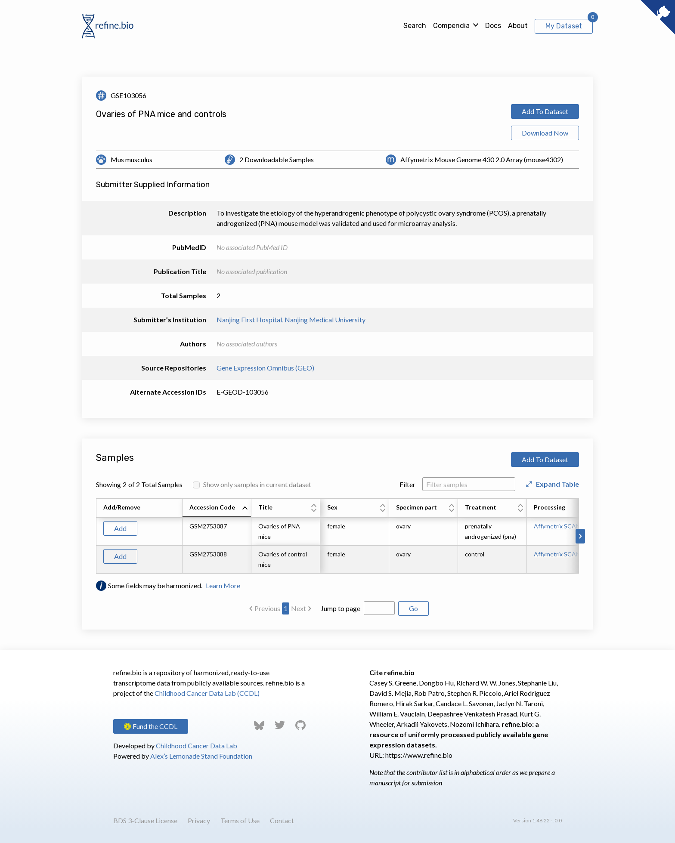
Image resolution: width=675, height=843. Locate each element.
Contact (282, 820)
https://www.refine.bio (418, 755)
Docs (493, 26)
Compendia (451, 26)
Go (413, 608)
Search (414, 26)
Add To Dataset (545, 111)
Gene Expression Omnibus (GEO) (265, 368)
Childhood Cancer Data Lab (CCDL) (207, 693)
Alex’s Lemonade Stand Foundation (201, 756)
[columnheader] (217, 508)
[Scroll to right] (580, 536)
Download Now (545, 133)
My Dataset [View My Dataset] (563, 26)
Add (120, 528)
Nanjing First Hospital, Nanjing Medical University (291, 319)
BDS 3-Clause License (145, 820)
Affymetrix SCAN (557, 526)
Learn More (223, 585)
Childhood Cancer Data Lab (196, 745)
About (518, 26)
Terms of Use (240, 820)
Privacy (199, 820)
